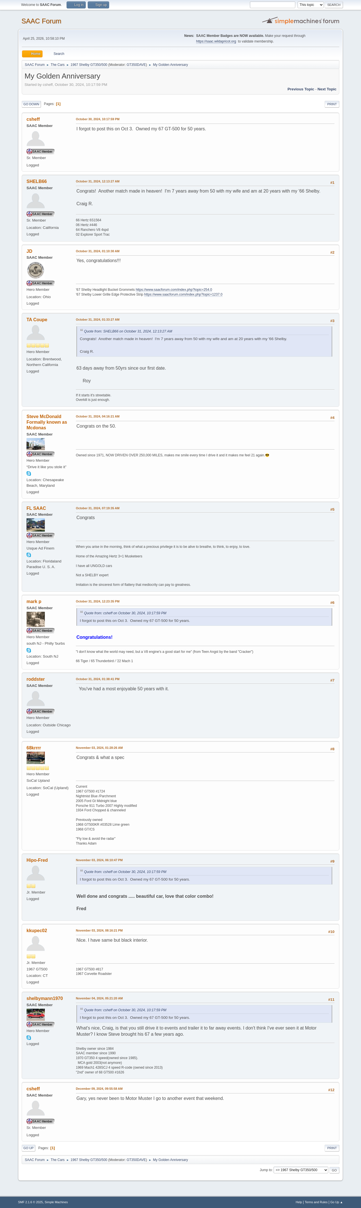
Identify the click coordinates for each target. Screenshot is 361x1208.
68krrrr (34, 747)
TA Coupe (37, 319)
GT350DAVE (136, 65)
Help (299, 1202)
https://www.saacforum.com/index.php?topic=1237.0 (183, 294)
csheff (33, 119)
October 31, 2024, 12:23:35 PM (98, 601)
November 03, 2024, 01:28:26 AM (99, 747)
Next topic (327, 89)
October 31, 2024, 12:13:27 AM (98, 181)
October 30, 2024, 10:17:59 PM (98, 119)
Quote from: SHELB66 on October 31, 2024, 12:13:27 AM (128, 331)
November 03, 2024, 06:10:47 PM (99, 860)
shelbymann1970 (45, 998)
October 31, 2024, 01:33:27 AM (98, 319)
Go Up (28, 1148)
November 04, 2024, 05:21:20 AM (99, 998)
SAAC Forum (41, 21)
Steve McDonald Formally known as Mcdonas (47, 422)
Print (332, 104)
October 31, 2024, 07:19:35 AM (98, 508)
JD (29, 251)
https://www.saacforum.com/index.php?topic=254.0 (174, 290)
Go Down (31, 104)
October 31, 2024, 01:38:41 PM (98, 679)
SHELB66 (37, 181)
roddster (36, 679)
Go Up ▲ (336, 1202)
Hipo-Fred (37, 860)
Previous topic (300, 89)
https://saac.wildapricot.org (216, 41)
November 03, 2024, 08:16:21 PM (99, 930)
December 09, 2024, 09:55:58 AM (99, 1088)
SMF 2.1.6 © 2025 (30, 1202)
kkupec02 (37, 930)
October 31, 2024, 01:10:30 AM (98, 251)
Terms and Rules (316, 1202)
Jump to (266, 1170)
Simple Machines (56, 1202)
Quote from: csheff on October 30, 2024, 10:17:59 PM (125, 613)
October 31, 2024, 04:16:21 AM (98, 416)
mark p (34, 601)
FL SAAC (36, 508)
